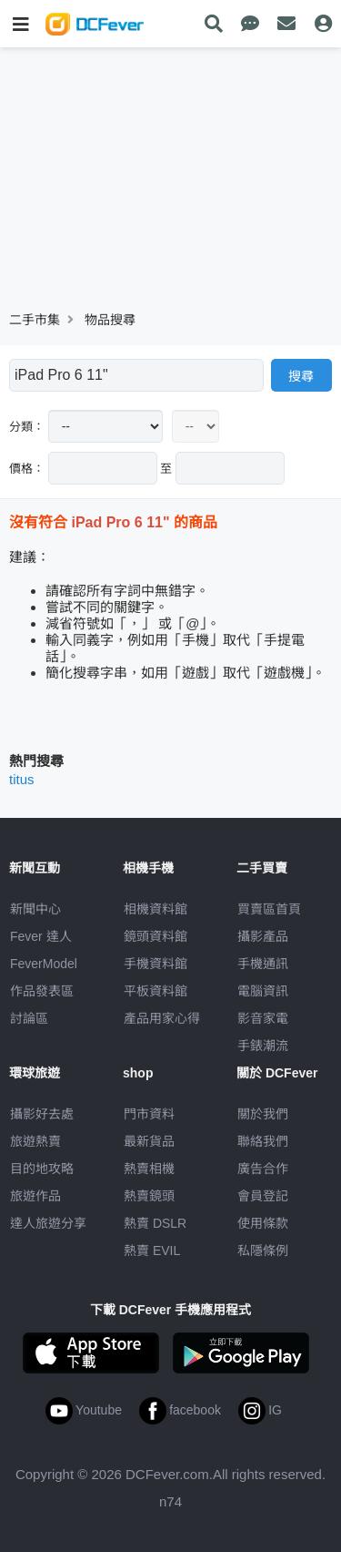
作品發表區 (42, 991)
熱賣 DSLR (155, 1223)
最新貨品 (149, 1141)
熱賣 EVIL (152, 1250)
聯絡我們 (262, 1141)
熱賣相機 (149, 1168)
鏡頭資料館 (155, 936)
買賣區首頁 (269, 909)
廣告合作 (262, 1168)
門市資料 (149, 1114)
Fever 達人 (41, 936)
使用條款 (262, 1223)
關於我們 (262, 1114)
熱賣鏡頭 (149, 1196)
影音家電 (262, 1018)
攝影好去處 (42, 1114)
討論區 (29, 1018)
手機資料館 (155, 963)
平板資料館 (155, 991)
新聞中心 (35, 909)
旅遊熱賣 (35, 1141)
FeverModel (43, 963)
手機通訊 (262, 963)
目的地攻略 (42, 1168)
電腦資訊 (262, 991)
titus (22, 779)
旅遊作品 (35, 1196)
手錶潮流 (262, 1045)
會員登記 (262, 1196)
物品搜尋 (110, 319)
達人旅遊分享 (48, 1223)
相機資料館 (155, 909)
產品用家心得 (162, 1018)
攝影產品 (262, 936)
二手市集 (34, 319)
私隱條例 (262, 1250)
